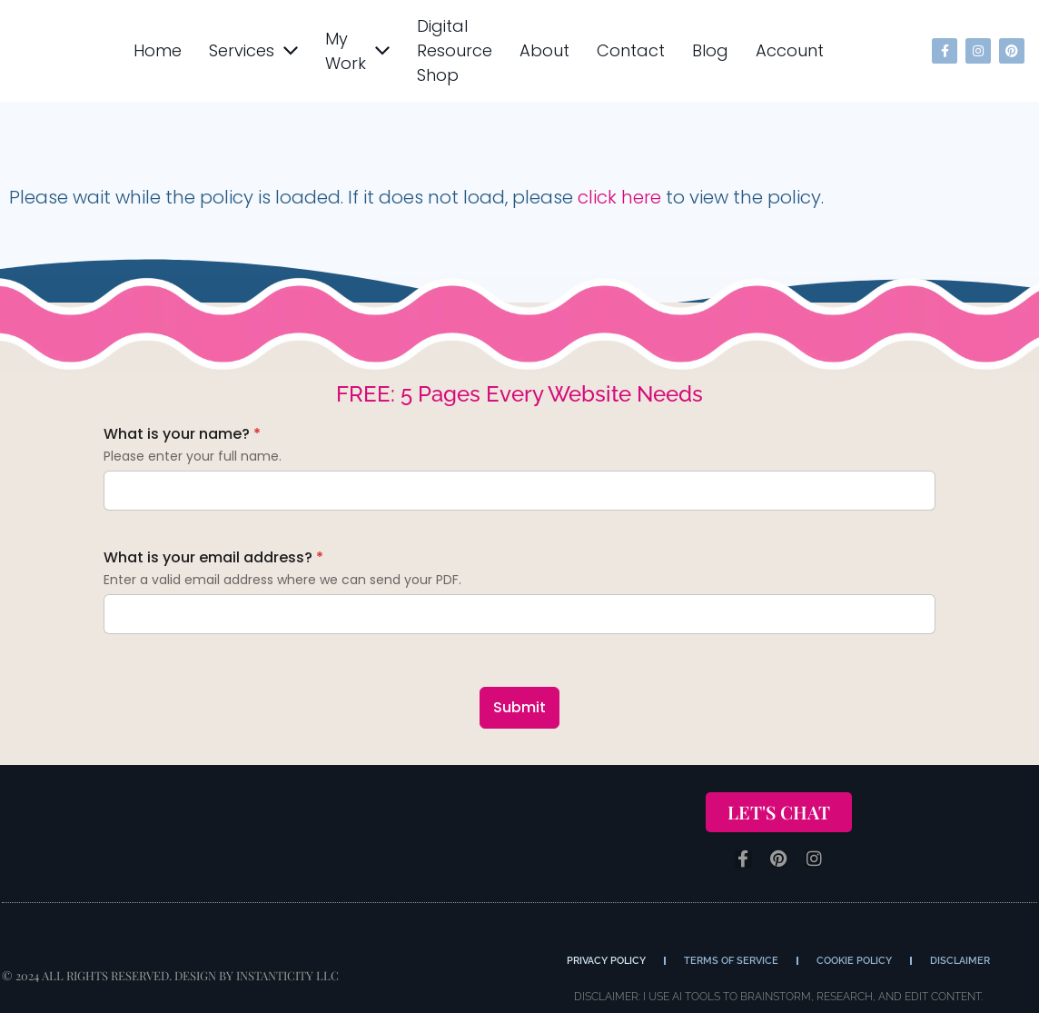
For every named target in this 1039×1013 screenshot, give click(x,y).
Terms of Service (731, 961)
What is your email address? (213, 557)
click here (619, 197)
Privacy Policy (606, 961)
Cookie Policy (854, 961)
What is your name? (182, 433)
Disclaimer (960, 961)
